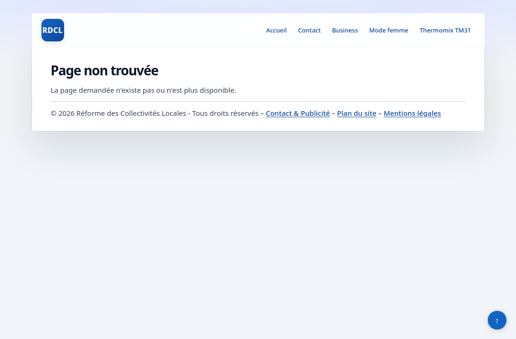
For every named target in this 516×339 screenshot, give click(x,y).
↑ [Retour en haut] (497, 320)
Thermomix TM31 (445, 30)
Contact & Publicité (298, 113)
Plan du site (356, 113)
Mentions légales (412, 113)
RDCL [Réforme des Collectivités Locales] (52, 30)
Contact (309, 30)
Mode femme (388, 30)
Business (345, 30)
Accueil (276, 30)
